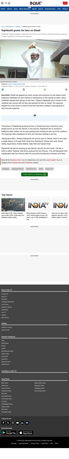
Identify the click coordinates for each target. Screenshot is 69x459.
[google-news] (27, 423)
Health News (5, 364)
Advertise (4, 299)
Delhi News (4, 385)
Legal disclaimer (23, 443)
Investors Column (6, 307)
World (34, 9)
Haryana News (5, 388)
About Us (4, 296)
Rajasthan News (39, 385)
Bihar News (4, 383)
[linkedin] (22, 423)
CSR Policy (44, 443)
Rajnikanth (5, 169)
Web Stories (5, 317)
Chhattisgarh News (7, 404)
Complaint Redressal (7, 302)
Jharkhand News (6, 391)
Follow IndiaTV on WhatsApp (34, 174)
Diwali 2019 (49, 169)
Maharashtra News (40, 383)
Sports (40, 9)
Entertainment (50, 9)
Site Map (13, 443)
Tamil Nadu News (6, 399)
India (15, 9)
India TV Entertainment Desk (16, 84)
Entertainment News (7, 351)
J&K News (4, 409)
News (2, 26)
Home (3, 9)
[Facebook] (3, 423)
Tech (59, 9)
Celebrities (18, 26)
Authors (3, 315)
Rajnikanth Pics (31, 169)
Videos (9, 9)
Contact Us (4, 294)
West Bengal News (40, 391)
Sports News (5, 354)
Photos (65, 9)
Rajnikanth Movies (18, 169)
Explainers (4, 359)
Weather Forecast (6, 327)
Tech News (4, 356)
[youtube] (17, 423)
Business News (6, 361)
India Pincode (5, 330)
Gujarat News (5, 406)
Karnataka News (6, 412)
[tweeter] (8, 423)
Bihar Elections (24, 9)
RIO (51, 443)
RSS (56, 443)
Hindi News (4, 309)
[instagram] (13, 423)
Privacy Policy (35, 443)
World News (5, 343)
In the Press (5, 304)
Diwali (41, 169)
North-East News (6, 396)
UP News (4, 401)
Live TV (3, 312)
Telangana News (39, 388)
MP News (4, 393)
